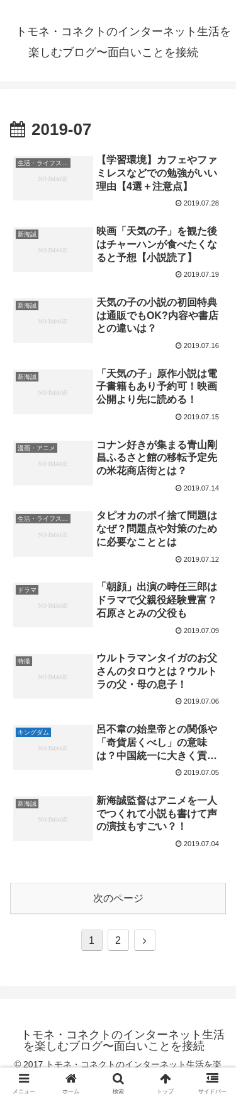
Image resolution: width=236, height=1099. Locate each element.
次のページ (118, 898)
